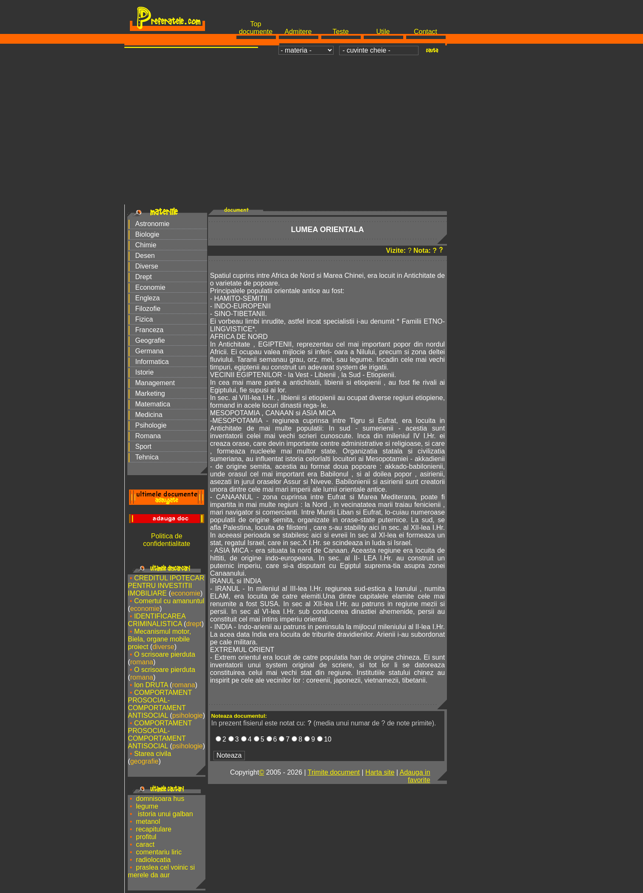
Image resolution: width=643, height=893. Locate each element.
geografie (144, 761)
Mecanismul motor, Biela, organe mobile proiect (159, 639)
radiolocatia (153, 859)
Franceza (149, 329)
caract (145, 844)
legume (147, 806)
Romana (148, 436)
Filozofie (148, 308)
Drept (143, 276)
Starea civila (152, 753)
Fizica (144, 319)
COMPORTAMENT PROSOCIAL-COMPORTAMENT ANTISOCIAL (160, 704)
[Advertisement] (321, 121)
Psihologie (151, 425)
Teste (340, 31)
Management (155, 382)
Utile (383, 31)
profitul (146, 836)
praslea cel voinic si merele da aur (161, 871)
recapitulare (153, 829)
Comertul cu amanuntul (169, 601)
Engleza (147, 298)
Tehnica (147, 457)
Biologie (147, 234)
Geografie (150, 340)
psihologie (187, 715)
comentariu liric (159, 852)
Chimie (146, 245)
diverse (163, 646)
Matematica (153, 404)
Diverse (146, 266)
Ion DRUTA (151, 685)
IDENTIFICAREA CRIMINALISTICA (156, 620)
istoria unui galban (164, 813)
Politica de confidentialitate (166, 539)
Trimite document (334, 772)
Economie (150, 287)
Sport (143, 446)
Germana (149, 351)
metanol (148, 821)
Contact (425, 31)
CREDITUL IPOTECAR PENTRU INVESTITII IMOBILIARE (166, 585)
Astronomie (152, 223)
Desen (145, 255)
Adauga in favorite (414, 776)
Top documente (255, 27)
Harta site (379, 772)
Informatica (152, 361)
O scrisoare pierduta (164, 654)
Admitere (298, 31)
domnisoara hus (160, 798)
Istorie (144, 372)
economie (185, 593)
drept (193, 623)
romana (141, 662)
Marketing (150, 393)
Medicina (149, 414)
